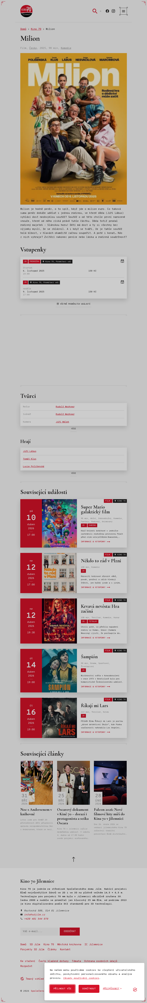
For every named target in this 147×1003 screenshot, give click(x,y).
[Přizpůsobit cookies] (112, 988)
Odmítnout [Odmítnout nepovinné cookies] (89, 988)
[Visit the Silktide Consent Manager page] (135, 990)
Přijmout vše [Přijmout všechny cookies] (62, 988)
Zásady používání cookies (81, 978)
